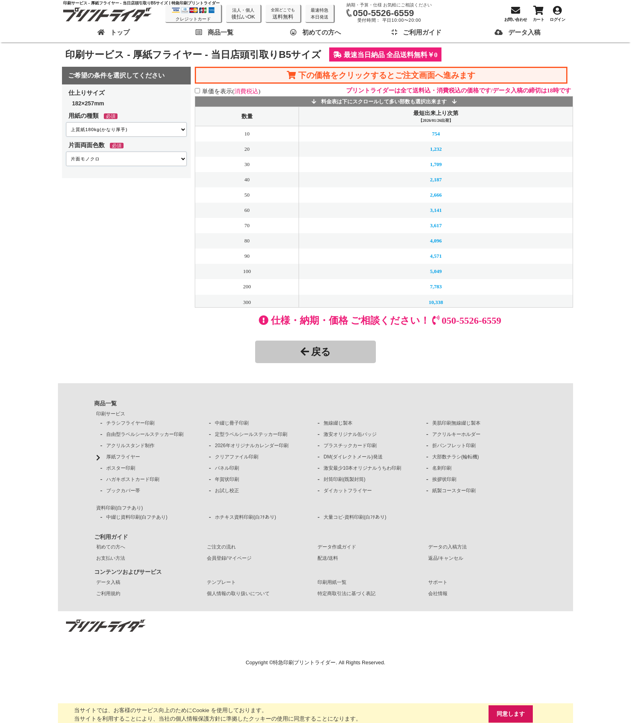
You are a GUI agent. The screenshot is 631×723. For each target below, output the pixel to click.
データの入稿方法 (447, 547)
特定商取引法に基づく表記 (346, 593)
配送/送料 (328, 558)
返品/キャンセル (445, 558)
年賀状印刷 (227, 479)
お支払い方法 (110, 558)
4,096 (436, 240)
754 (435, 133)
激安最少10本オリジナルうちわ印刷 (362, 468)
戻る (316, 351)
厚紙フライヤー (123, 457)
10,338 (436, 301)
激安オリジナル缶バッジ (350, 434)
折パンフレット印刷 (454, 445)
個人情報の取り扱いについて (238, 593)
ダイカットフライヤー (348, 490)
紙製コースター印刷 (454, 490)
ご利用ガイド (111, 537)
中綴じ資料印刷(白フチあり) (136, 517)
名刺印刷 (442, 468)
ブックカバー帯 (123, 490)
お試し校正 (227, 490)
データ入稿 (108, 582)
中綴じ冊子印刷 (232, 423)
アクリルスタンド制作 (130, 445)
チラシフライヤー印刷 (130, 423)
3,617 (436, 225)
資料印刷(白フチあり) (119, 508)
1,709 (436, 164)
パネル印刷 (227, 468)
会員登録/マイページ (229, 558)
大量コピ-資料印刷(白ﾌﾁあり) (355, 517)
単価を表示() (231, 91)
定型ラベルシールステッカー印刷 (251, 434)
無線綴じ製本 (338, 423)
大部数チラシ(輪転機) (455, 457)
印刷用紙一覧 (332, 582)
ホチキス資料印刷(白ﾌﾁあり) (245, 517)
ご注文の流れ (221, 547)
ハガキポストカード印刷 (132, 479)
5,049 (436, 271)
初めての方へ (110, 547)
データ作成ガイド (337, 547)
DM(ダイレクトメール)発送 (353, 457)
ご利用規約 (108, 593)
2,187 (436, 179)
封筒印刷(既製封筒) (344, 479)
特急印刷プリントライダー (304, 662)
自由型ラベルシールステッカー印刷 (145, 434)
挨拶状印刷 (444, 479)
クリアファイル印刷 (236, 457)
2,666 (436, 194)
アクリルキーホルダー (456, 434)
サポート (437, 582)
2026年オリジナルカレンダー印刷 (252, 445)
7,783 (436, 286)
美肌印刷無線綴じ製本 (456, 423)
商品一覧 (105, 403)
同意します (510, 713)
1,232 (436, 149)
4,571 (436, 256)
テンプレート (221, 582)
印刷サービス (110, 414)
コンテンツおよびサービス (128, 572)
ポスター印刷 (120, 468)
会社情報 (437, 593)
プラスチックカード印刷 (350, 445)
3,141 (436, 210)
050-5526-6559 (383, 13)
